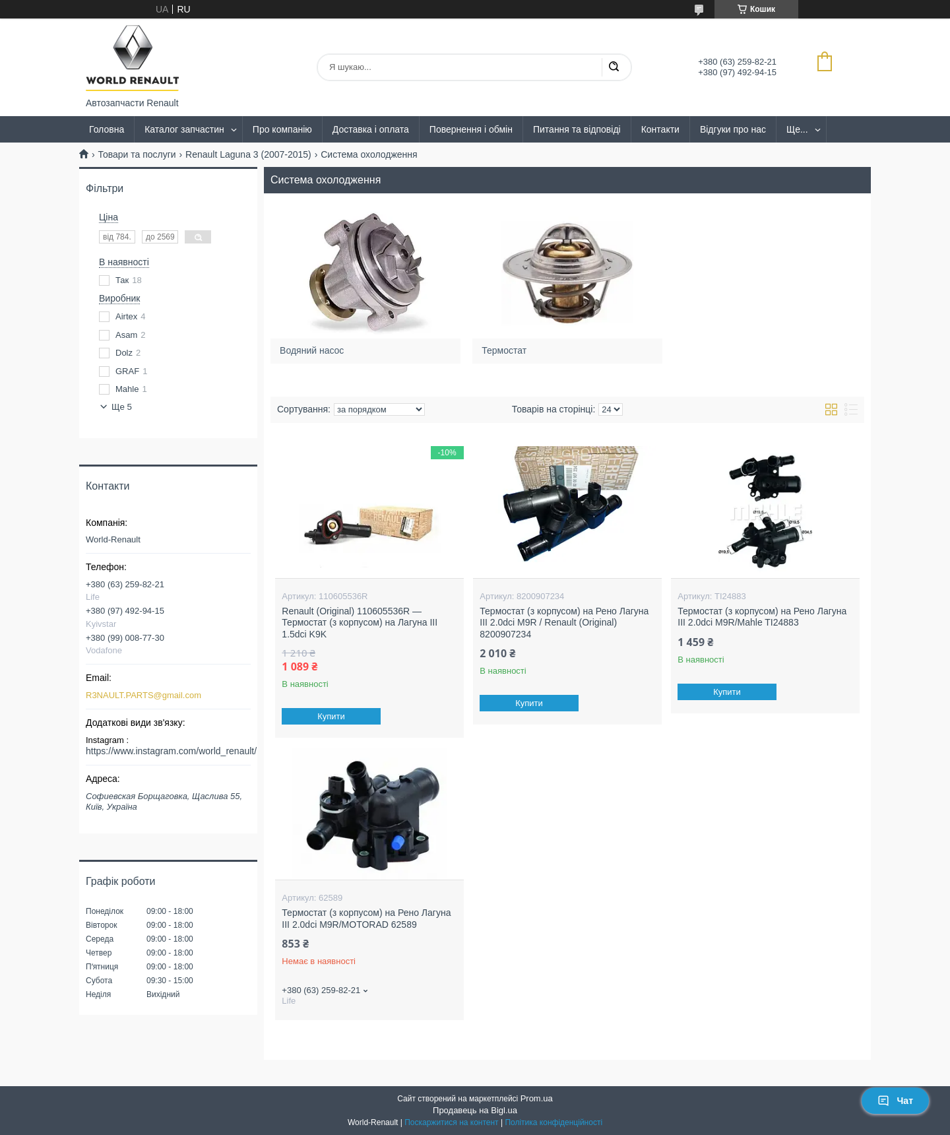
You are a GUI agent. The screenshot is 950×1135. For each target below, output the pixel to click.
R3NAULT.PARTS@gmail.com (143, 695)
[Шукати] (613, 67)
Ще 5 (121, 407)
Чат (895, 1101)
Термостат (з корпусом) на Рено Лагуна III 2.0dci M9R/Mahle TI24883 (762, 617)
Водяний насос (312, 350)
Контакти (660, 129)
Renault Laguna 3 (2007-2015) (248, 154)
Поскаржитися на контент (451, 1122)
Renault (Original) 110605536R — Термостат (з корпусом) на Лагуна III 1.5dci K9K (359, 622)
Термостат (504, 350)
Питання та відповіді (577, 129)
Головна (106, 129)
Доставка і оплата (370, 129)
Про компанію (282, 129)
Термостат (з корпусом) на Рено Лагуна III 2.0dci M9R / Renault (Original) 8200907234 (564, 622)
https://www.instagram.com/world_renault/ (171, 751)
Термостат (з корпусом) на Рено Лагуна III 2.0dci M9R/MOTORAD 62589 (366, 918)
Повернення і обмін (471, 129)
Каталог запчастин (184, 129)
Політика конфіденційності (553, 1122)
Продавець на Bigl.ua (475, 1110)
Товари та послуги (136, 154)
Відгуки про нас (733, 129)
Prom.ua (537, 1098)
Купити (332, 716)
